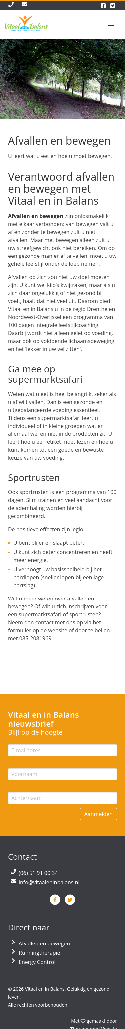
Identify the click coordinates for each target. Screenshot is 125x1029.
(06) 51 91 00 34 (38, 873)
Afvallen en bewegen (44, 943)
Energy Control (37, 962)
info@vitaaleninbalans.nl (49, 882)
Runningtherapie (39, 952)
